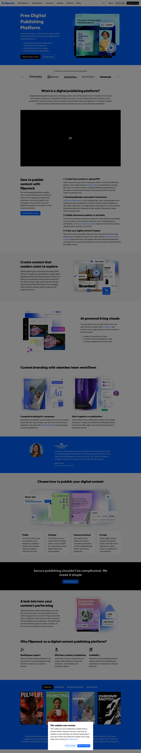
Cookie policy (73, 739)
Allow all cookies (83, 746)
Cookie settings (70, 746)
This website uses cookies (62, 725)
